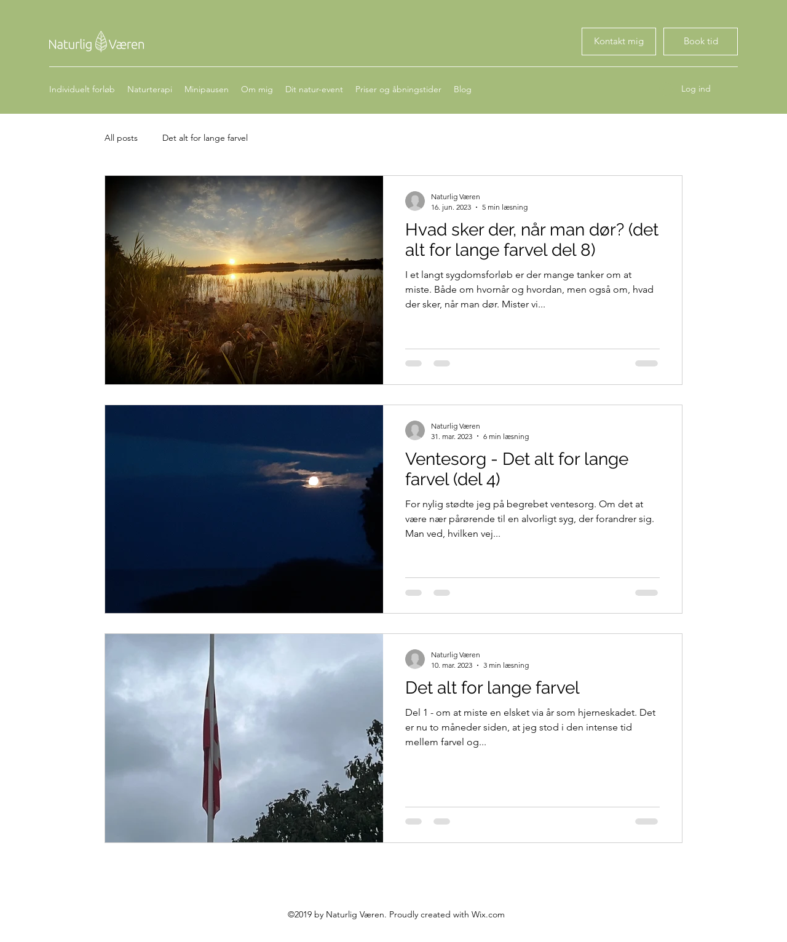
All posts (121, 137)
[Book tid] (619, 41)
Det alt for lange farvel (205, 137)
